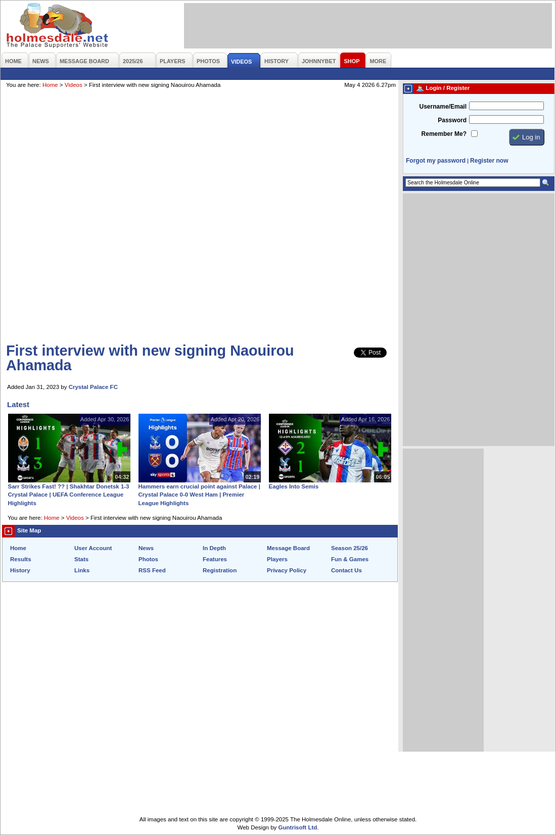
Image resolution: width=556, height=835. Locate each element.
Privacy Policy (286, 570)
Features (215, 559)
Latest (18, 404)
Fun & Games (349, 559)
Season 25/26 (349, 548)
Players (277, 559)
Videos (73, 85)
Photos (148, 559)
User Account (93, 548)
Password (452, 120)
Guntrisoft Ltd (298, 827)
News (146, 548)
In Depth (214, 548)
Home (50, 85)
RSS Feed (152, 570)
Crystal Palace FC (93, 387)
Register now (489, 160)
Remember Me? (444, 133)
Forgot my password (436, 160)
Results (20, 559)
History (20, 570)
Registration (220, 570)
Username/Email (443, 106)
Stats (81, 559)
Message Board (288, 548)
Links (81, 570)
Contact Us (346, 570)
